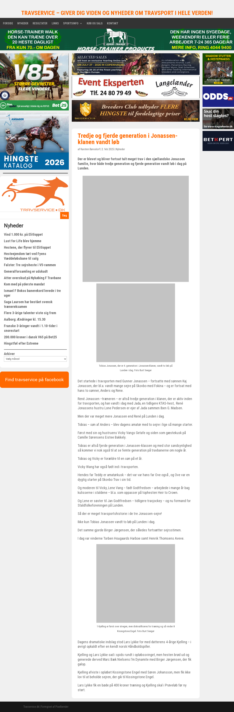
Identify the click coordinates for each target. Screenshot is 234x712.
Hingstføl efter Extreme (21, 343)
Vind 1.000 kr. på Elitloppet (23, 234)
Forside (8, 23)
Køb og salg (95, 23)
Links (55, 23)
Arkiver (9, 354)
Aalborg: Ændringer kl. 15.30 (24, 319)
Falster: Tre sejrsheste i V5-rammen (30, 265)
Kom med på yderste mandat (24, 284)
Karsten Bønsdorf (90, 149)
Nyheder (22, 23)
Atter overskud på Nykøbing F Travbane (32, 278)
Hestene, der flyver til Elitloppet (27, 247)
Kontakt (112, 23)
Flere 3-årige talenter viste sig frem (30, 313)
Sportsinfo (70, 23)
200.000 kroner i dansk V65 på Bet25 (30, 337)
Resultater (40, 23)
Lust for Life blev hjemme (22, 241)
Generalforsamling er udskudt (26, 271)
